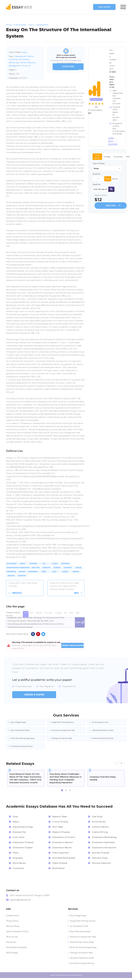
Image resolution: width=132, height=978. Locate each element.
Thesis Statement (60, 853)
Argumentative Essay (23, 827)
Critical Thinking (60, 822)
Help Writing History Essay (102, 730)
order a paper (34, 694)
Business (57, 567)
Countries (13, 59)
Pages (107, 179)
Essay (24, 52)
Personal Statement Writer (103, 738)
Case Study (97, 816)
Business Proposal (100, 853)
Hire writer (104, 7)
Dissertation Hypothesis (103, 842)
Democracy (14, 62)
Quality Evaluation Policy (17, 931)
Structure (26, 66)
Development (20, 56)
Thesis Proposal (59, 863)
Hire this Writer (112, 141)
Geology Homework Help (61, 738)
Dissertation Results (62, 847)
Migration (22, 576)
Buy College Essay (78, 915)
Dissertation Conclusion (63, 837)
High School (97, 156)
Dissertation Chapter (23, 847)
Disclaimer (11, 942)
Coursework (18, 868)
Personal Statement (101, 863)
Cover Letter (19, 837)
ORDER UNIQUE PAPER (72, 645)
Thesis (16, 853)
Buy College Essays (18, 722)
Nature (78, 567)
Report (16, 822)
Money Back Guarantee (16, 947)
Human (26, 59)
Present (76, 572)
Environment (33, 572)
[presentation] (116, 763)
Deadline (96, 184)
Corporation (11, 572)
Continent (68, 567)
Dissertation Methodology (104, 837)
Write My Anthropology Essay (23, 738)
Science (65, 572)
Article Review (99, 822)
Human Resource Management (18, 567)
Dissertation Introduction (104, 847)
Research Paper (59, 816)
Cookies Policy (12, 915)
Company (22, 572)
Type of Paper (99, 163)
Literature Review (100, 827)
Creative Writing (100, 832)
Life (20, 59)
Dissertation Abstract (62, 842)
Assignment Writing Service (62, 722)
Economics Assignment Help (63, 730)
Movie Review (19, 863)
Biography (18, 858)
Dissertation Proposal (23, 842)
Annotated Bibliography (63, 858)
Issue (54, 572)
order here (68, 66)
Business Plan (19, 832)
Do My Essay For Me (100, 722)
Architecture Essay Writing (21, 746)
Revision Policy (12, 926)
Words (115, 179)
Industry (11, 576)
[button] (62, 790)
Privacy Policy (12, 921)
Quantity (97, 174)
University (118, 157)
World (30, 56)
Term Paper (57, 827)
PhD (128, 157)
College (107, 157)
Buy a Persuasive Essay (20, 730)
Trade (44, 572)
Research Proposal (61, 832)
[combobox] (107, 168)
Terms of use (12, 937)
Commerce (46, 567)
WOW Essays (12, 953)
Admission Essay (100, 858)
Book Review (58, 868)
